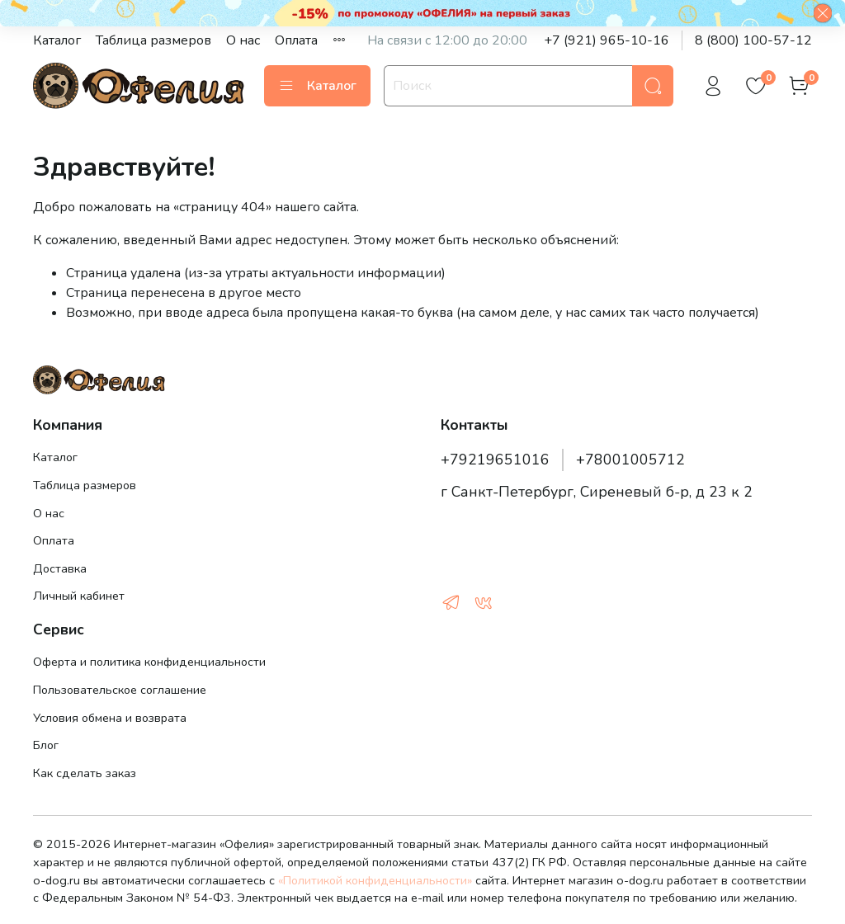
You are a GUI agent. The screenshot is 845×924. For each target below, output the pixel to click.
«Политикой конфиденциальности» (375, 880)
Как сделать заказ (84, 773)
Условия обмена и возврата (109, 718)
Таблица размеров (153, 40)
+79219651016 (495, 459)
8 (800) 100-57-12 (753, 40)
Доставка (60, 568)
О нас (243, 40)
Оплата (296, 40)
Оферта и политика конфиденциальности (149, 661)
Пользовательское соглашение (119, 689)
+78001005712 (630, 459)
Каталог (57, 40)
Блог (46, 745)
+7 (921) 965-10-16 (606, 40)
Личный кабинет (79, 595)
